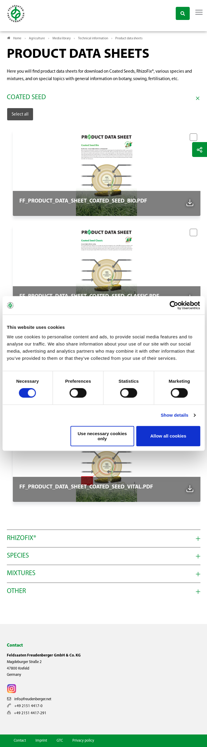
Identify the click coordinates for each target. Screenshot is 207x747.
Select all (20, 114)
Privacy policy (83, 741)
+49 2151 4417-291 (26, 713)
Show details (175, 415)
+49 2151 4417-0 (25, 706)
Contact (20, 741)
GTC (60, 741)
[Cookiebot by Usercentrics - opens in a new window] (174, 305)
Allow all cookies (168, 435)
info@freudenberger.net (29, 699)
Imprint (41, 741)
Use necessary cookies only (102, 436)
